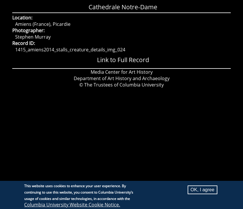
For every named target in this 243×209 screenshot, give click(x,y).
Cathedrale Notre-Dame (123, 7)
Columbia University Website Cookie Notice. (72, 205)
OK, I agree (202, 190)
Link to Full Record (123, 60)
